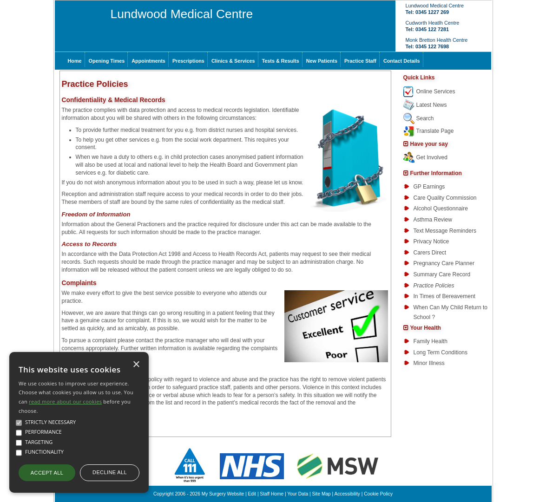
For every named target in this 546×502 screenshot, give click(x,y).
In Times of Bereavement (444, 296)
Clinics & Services (233, 61)
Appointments (148, 61)
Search (425, 118)
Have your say (429, 144)
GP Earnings (429, 186)
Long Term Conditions (441, 352)
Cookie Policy (378, 493)
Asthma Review (433, 219)
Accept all (47, 473)
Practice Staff (360, 61)
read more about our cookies (65, 401)
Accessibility (347, 493)
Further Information (436, 173)
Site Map (321, 493)
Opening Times (107, 61)
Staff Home (271, 493)
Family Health (430, 341)
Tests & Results (280, 61)
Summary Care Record (442, 274)
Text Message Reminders (445, 231)
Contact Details (401, 61)
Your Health (425, 328)
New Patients (321, 61)
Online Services (435, 91)
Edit (252, 493)
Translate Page (435, 131)
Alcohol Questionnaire (441, 208)
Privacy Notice (431, 241)
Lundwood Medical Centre (182, 14)
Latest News (431, 105)
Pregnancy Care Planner (444, 263)
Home (75, 61)
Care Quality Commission (445, 198)
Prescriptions (188, 61)
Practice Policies (434, 285)
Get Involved (431, 157)
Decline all (109, 472)
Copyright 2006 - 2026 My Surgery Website (198, 493)
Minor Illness (429, 363)
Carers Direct (430, 252)
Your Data (297, 493)
